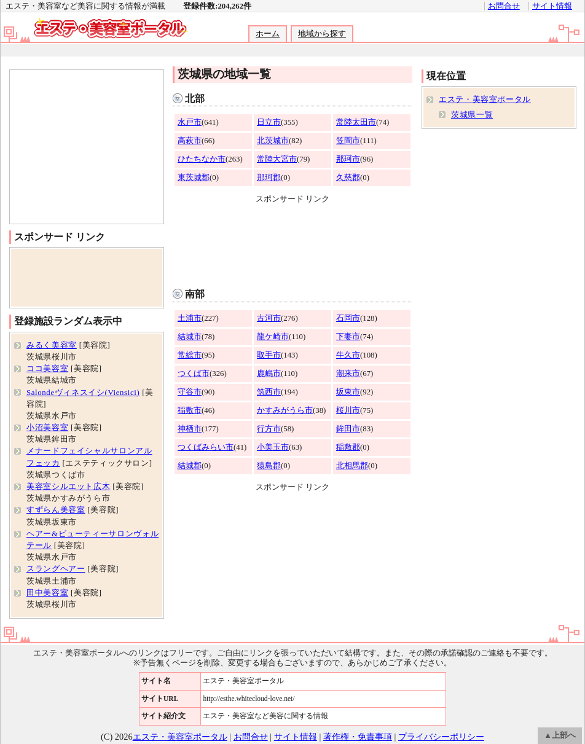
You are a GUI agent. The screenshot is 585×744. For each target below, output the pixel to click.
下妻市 (348, 336)
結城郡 (190, 465)
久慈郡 (348, 177)
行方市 (269, 429)
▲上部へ (560, 735)
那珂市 (348, 159)
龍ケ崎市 (273, 336)
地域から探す (322, 33)
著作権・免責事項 (357, 737)
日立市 (269, 122)
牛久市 (348, 355)
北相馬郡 (352, 465)
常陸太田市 (356, 122)
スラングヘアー (55, 569)
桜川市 (348, 410)
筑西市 (269, 392)
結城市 (190, 336)
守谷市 (190, 392)
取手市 (269, 355)
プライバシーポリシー (441, 737)
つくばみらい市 (206, 447)
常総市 (190, 355)
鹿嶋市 (269, 373)
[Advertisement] (292, 243)
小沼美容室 (47, 427)
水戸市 (190, 122)
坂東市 (348, 392)
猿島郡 (269, 465)
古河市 (269, 318)
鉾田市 (348, 429)
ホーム (268, 33)
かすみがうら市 (285, 410)
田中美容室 (47, 593)
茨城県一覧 (472, 115)
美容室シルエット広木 (68, 486)
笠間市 (348, 140)
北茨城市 (273, 140)
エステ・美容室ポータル (485, 99)
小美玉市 (273, 447)
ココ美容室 (47, 368)
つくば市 (194, 373)
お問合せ (504, 6)
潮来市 (348, 373)
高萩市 (190, 140)
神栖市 (190, 429)
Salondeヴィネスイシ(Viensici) (82, 392)
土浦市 (190, 318)
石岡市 (348, 318)
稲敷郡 (348, 447)
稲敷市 (190, 410)
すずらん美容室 (55, 510)
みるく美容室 (51, 345)
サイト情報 (552, 6)
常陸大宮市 (277, 159)
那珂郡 (269, 177)
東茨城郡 (194, 177)
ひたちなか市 (202, 159)
